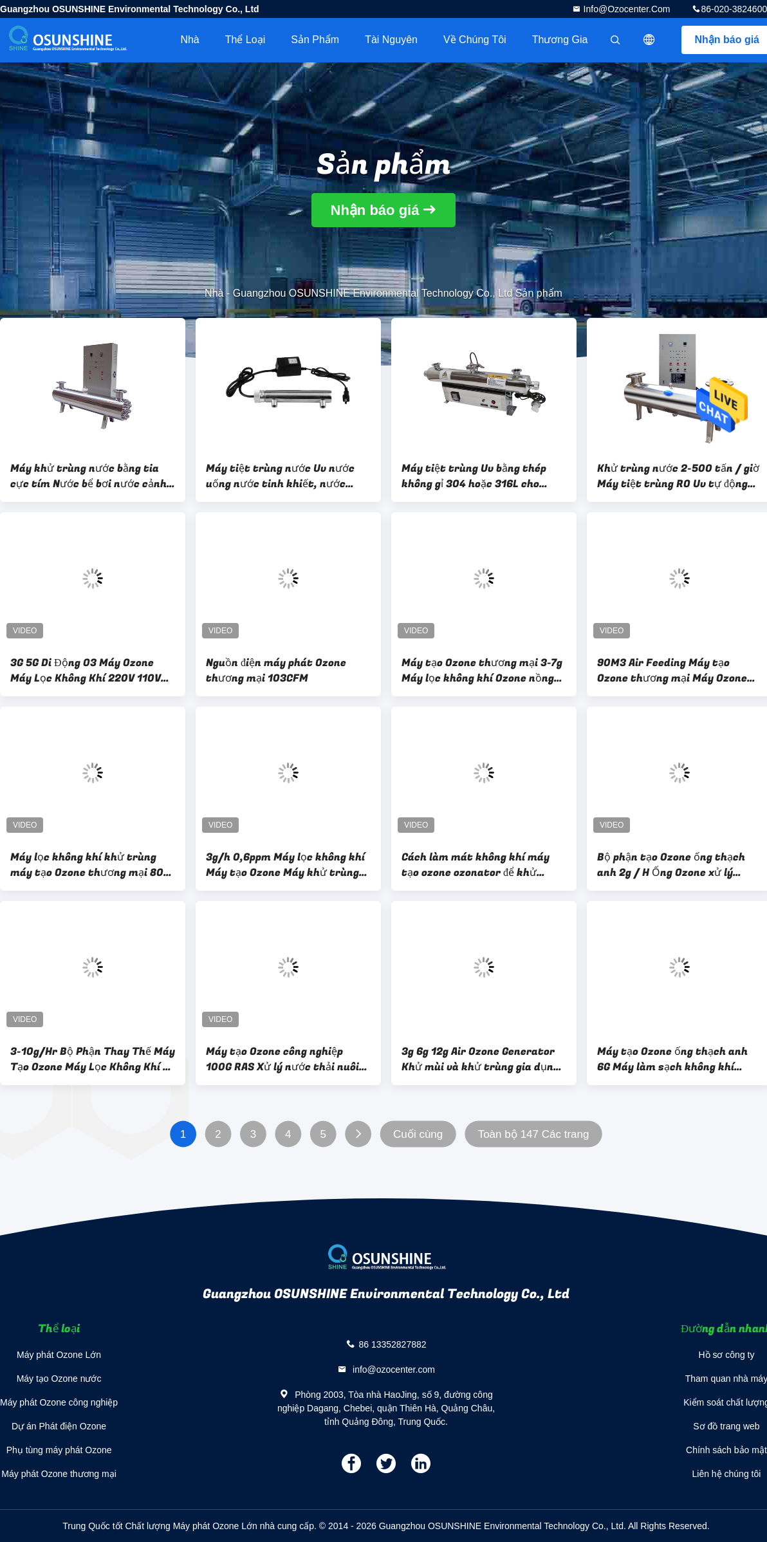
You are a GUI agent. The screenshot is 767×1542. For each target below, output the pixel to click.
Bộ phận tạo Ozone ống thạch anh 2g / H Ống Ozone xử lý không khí (671, 865)
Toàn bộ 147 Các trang (533, 1134)
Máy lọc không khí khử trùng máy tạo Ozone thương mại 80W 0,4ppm (92, 865)
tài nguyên (391, 39)
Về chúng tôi (474, 39)
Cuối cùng (418, 1134)
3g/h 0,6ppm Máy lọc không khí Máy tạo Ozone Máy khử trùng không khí (285, 865)
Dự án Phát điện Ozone (59, 1426)
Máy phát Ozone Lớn (59, 1355)
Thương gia (560, 39)
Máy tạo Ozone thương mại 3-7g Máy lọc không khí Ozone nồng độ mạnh (482, 670)
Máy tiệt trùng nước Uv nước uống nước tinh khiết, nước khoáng (280, 476)
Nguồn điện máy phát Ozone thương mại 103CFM (276, 670)
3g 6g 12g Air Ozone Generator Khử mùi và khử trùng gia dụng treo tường (480, 1059)
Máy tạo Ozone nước (59, 1378)
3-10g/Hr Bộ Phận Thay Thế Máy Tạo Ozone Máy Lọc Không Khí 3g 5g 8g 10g (92, 1059)
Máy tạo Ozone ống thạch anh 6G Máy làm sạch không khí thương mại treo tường (672, 1059)
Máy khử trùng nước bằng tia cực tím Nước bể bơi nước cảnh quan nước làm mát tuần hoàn (88, 476)
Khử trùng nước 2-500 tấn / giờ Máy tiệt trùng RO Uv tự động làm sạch (678, 476)
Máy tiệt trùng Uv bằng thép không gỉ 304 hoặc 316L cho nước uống (474, 476)
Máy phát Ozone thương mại (58, 1474)
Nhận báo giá (375, 210)
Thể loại (245, 39)
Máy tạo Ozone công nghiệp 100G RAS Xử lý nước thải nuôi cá (282, 1059)
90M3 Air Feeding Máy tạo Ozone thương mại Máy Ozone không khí (672, 670)
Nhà (189, 39)
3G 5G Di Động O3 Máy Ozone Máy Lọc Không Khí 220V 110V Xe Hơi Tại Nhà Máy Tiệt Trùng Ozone (87, 670)
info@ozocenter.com (625, 9)
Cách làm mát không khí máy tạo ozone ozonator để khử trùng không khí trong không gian (476, 865)
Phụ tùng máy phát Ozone (59, 1450)
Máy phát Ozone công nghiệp (59, 1402)
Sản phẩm (315, 39)
